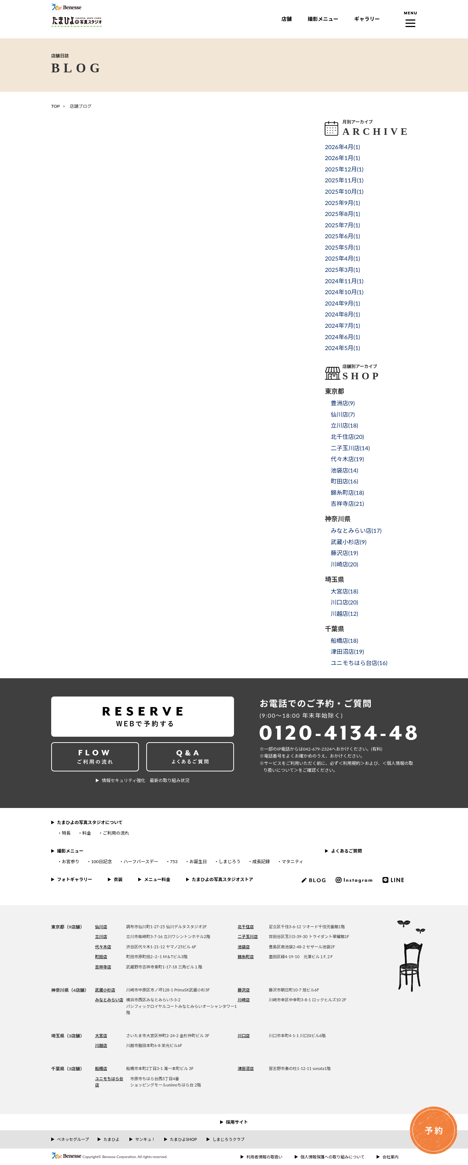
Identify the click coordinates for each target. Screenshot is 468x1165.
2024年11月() (344, 280)
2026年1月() (342, 157)
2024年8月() (342, 314)
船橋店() (344, 640)
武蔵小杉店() (348, 541)
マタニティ (292, 861)
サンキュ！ (145, 1139)
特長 (66, 833)
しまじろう (230, 861)
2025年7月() (342, 224)
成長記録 (261, 861)
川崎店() (344, 564)
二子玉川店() (350, 447)
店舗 (287, 19)
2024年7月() (342, 325)
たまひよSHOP (183, 1139)
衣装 (118, 879)
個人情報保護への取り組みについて (333, 1156)
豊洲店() (343, 402)
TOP (55, 106)
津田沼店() (347, 651)
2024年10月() (344, 291)
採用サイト (237, 1122)
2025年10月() (344, 191)
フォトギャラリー (74, 879)
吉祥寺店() (347, 503)
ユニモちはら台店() (359, 662)
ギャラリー (367, 19)
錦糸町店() (347, 492)
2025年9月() (342, 202)
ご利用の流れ (116, 833)
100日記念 (101, 861)
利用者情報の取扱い (264, 1156)
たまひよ (111, 1139)
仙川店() (343, 414)
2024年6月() (342, 336)
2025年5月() (342, 247)
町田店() (344, 481)
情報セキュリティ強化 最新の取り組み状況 (145, 780)
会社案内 (390, 1156)
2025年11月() (344, 180)
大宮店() (344, 591)
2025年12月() (344, 169)
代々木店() (347, 458)
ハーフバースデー (141, 861)
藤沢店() (344, 552)
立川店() (344, 425)
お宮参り (70, 861)
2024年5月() (342, 347)
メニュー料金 (157, 879)
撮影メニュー (322, 19)
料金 (86, 833)
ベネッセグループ (73, 1139)
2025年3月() (342, 269)
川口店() (344, 602)
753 (174, 861)
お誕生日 (198, 861)
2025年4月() (342, 258)
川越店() (344, 613)
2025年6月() (342, 235)
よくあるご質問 (346, 851)
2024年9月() (342, 303)
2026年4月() (342, 146)
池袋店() (344, 470)
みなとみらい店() (356, 530)
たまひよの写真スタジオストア (222, 879)
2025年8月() (342, 213)
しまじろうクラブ (228, 1139)
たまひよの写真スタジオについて (89, 822)
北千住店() (347, 436)
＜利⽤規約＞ (352, 763)
